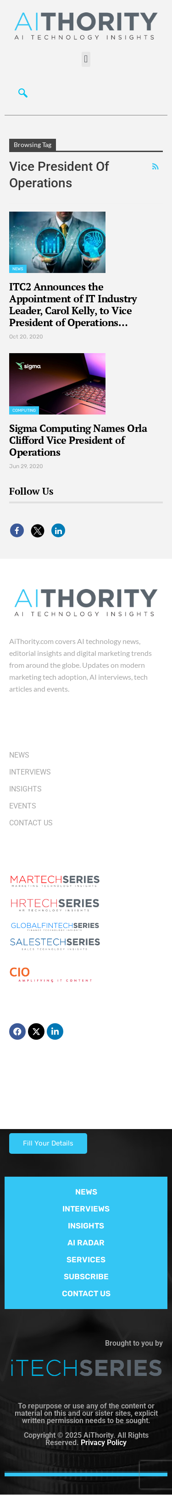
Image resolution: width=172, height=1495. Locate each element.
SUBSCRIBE (86, 1276)
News (17, 269)
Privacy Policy (104, 1442)
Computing (24, 410)
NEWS (86, 1191)
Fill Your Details (48, 1143)
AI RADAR (86, 1242)
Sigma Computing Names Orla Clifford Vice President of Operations (78, 439)
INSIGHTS (86, 1225)
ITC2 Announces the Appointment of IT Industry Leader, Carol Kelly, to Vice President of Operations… (73, 304)
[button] (86, 59)
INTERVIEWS (86, 1208)
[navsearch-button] (20, 92)
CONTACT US (86, 1293)
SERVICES (86, 1259)
